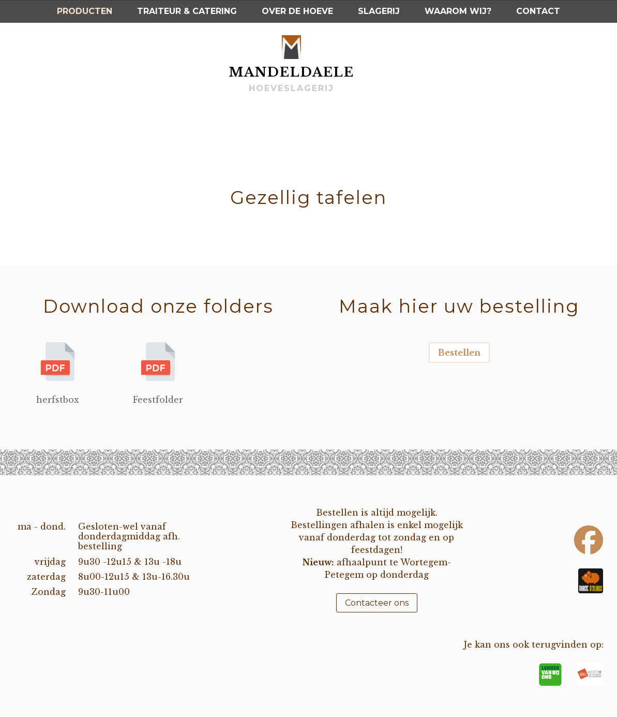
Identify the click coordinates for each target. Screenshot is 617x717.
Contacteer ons (377, 603)
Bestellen (459, 352)
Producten (84, 11)
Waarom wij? (458, 11)
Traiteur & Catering (187, 11)
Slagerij (379, 11)
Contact (538, 11)
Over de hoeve (297, 11)
